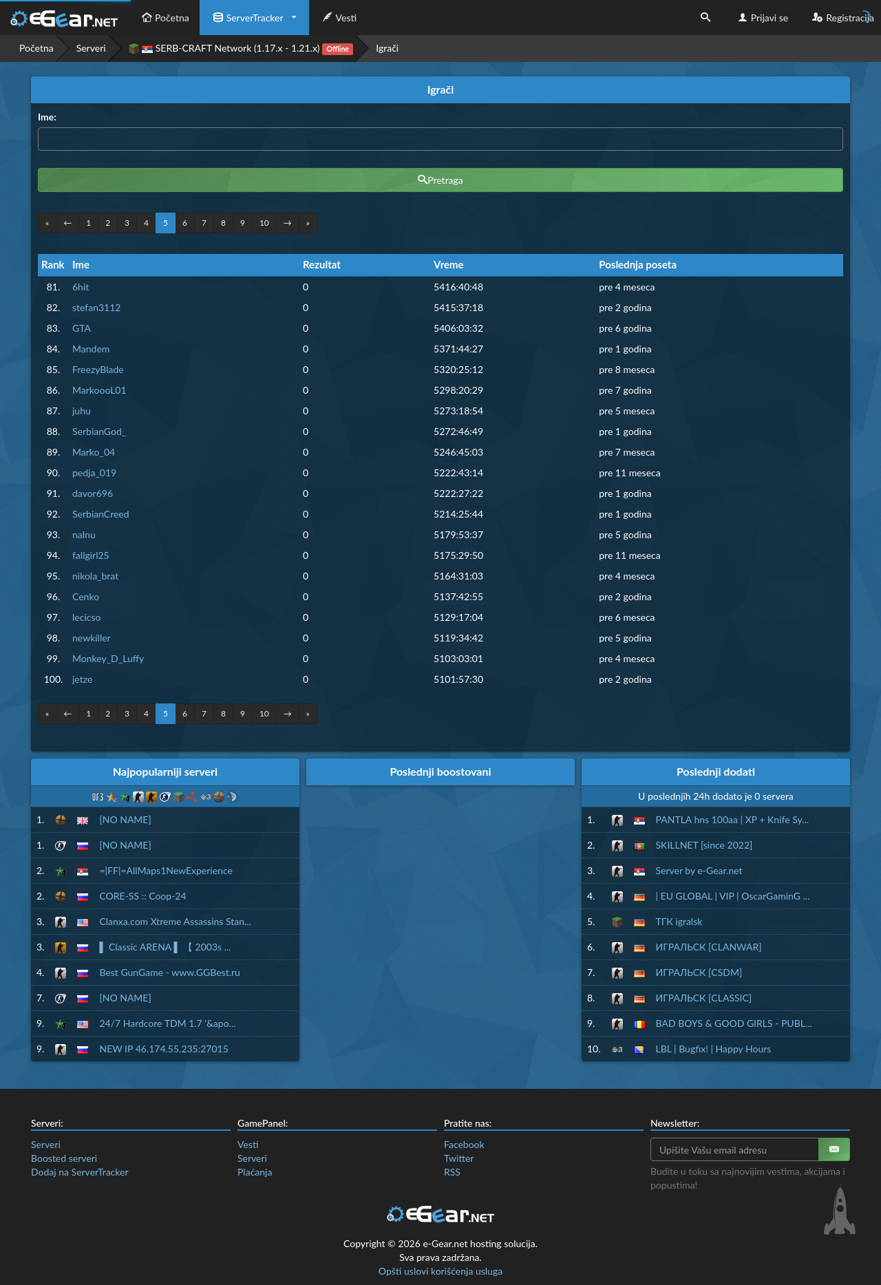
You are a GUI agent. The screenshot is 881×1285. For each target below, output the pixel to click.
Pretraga (440, 180)
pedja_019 (94, 472)
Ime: (47, 117)
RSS (452, 1172)
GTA (81, 328)
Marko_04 (93, 452)
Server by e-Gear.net (699, 870)
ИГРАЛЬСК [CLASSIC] (704, 997)
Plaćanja (254, 1172)
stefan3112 (96, 307)
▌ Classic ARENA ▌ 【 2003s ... (165, 947)
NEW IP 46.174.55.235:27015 (163, 1048)
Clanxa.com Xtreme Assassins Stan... (175, 921)
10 (264, 222)
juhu (81, 410)
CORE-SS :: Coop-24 (142, 896)
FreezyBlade (98, 369)
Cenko (85, 596)
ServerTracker (247, 17)
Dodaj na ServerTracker (79, 1172)
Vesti (338, 17)
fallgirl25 (90, 555)
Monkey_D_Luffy (108, 658)
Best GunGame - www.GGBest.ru (169, 972)
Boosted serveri (64, 1158)
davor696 (92, 493)
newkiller (91, 638)
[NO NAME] (125, 819)
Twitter (459, 1158)
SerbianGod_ (99, 431)
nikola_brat (95, 576)
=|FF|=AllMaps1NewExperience (165, 870)
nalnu (84, 534)
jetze (82, 679)
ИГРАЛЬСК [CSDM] (699, 972)
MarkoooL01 (99, 390)
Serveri (91, 48)
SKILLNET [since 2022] (704, 845)
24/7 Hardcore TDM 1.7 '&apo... (167, 1023)
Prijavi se (761, 17)
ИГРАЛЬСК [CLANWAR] (709, 947)
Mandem (90, 348)
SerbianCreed (100, 514)
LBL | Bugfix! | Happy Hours (714, 1048)
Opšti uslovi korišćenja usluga (440, 1271)
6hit (80, 287)
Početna (163, 17)
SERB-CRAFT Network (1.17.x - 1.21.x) (241, 48)
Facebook (464, 1144)
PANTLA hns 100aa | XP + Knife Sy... (732, 819)
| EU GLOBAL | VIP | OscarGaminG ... (733, 896)
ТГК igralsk (679, 921)
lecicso (86, 617)
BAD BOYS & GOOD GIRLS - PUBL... (734, 1023)
